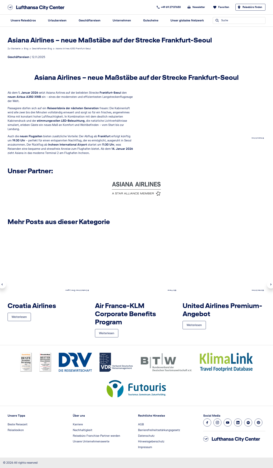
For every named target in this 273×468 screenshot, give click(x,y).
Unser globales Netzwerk (187, 20)
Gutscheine (150, 20)
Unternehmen (122, 20)
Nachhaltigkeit (82, 430)
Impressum (145, 447)
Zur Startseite (14, 48)
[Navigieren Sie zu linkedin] (238, 422)
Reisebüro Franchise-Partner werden (96, 436)
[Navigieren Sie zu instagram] (217, 422)
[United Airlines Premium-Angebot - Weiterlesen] (194, 325)
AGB (141, 424)
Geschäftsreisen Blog (42, 48)
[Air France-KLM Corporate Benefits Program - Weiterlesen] (106, 333)
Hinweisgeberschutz (151, 441)
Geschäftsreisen (89, 20)
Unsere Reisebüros (23, 20)
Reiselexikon (16, 430)
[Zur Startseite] (37, 7)
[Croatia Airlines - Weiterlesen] (19, 317)
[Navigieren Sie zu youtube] (228, 422)
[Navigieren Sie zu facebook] (207, 422)
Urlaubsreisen (57, 20)
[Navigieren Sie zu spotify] (248, 422)
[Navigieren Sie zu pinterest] (258, 422)
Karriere (78, 424)
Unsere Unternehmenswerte (91, 441)
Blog (26, 48)
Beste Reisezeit (17, 424)
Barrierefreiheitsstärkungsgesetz (159, 430)
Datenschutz (146, 436)
